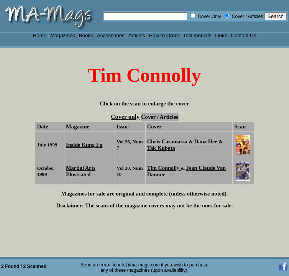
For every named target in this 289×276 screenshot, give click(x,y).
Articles (136, 35)
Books (86, 35)
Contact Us (243, 35)
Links (221, 35)
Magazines (62, 35)
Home (40, 35)
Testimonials (197, 35)
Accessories (111, 35)
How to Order (164, 35)
